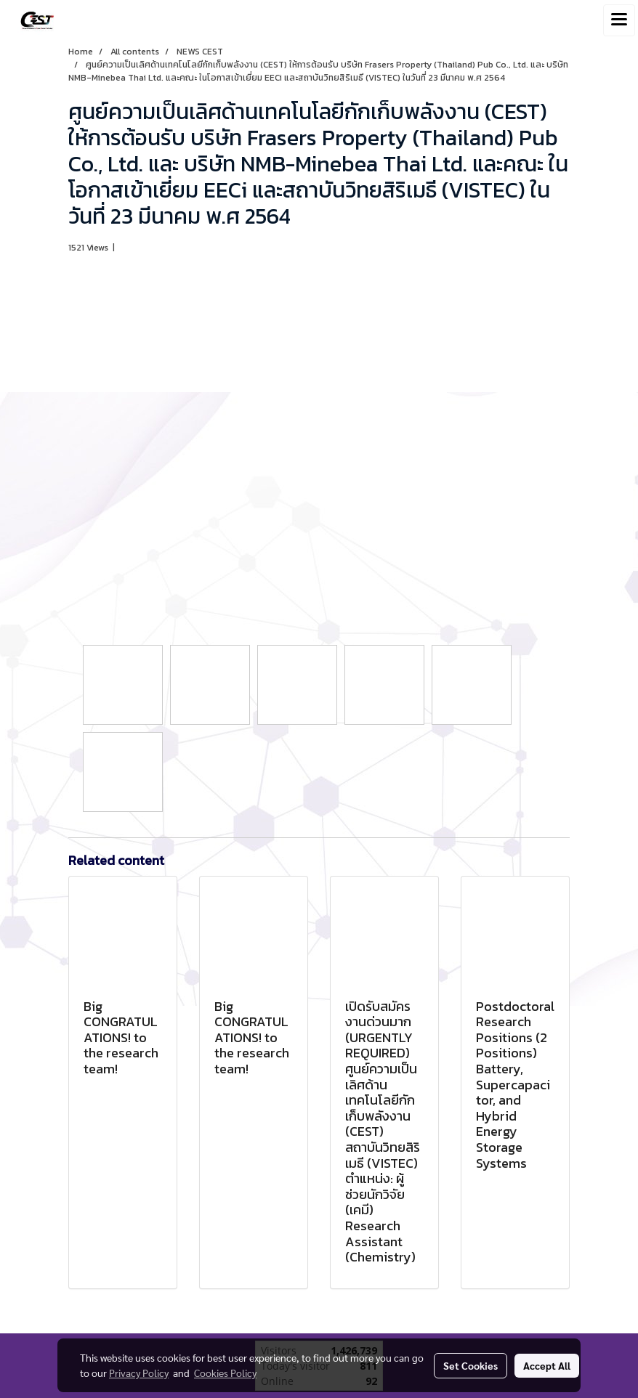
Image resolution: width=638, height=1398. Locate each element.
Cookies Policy (225, 1372)
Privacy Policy (139, 1372)
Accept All (546, 1365)
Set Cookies (470, 1365)
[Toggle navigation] (619, 20)
